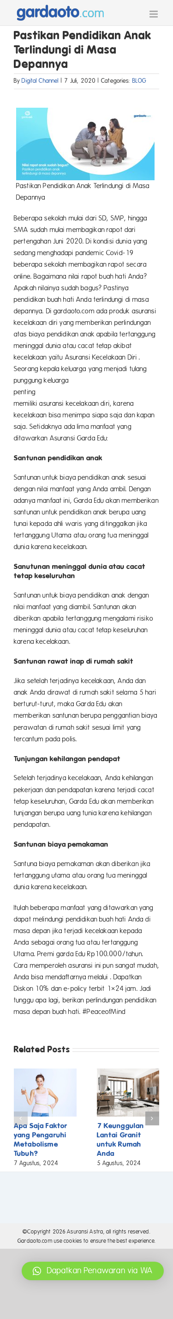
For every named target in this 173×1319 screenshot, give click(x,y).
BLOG (139, 81)
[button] (21, 1118)
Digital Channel (40, 81)
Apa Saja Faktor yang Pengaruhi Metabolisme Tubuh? (40, 1139)
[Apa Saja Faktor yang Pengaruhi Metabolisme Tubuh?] (45, 1073)
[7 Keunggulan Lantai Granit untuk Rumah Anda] (128, 1073)
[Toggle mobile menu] (154, 14)
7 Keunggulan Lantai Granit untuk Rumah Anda (120, 1139)
